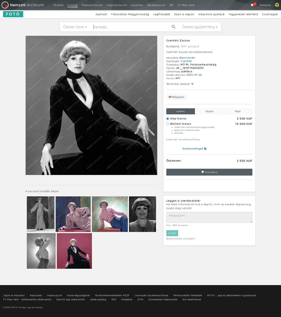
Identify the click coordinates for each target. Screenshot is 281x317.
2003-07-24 (194, 74)
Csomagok (270, 14)
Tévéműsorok (156, 5)
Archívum (22, 5)
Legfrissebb (161, 14)
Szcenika (137, 5)
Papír (238, 111)
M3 (171, 5)
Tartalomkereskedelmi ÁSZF (112, 295)
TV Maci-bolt (186, 5)
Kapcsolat (36, 295)
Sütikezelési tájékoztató (162, 299)
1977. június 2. (190, 46)
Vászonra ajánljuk (211, 14)
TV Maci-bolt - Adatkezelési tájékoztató (27, 299)
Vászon (209, 111)
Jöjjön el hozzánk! (14, 295)
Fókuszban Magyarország (130, 14)
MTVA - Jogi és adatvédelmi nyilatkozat (231, 295)
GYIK (141, 299)
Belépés (265, 5)
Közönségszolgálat (78, 295)
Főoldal (58, 5)
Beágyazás (176, 96)
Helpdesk (127, 299)
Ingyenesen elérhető (243, 14)
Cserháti (186, 61)
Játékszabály (98, 299)
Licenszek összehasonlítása (183, 139)
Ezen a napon (184, 14)
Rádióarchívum (92, 5)
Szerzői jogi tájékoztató (70, 299)
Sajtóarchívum (117, 5)
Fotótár (73, 5)
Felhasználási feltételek (187, 295)
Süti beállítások (191, 299)
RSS (113, 299)
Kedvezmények (194, 148)
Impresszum (54, 295)
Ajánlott (101, 14)
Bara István (187, 57)
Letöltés (180, 111)
